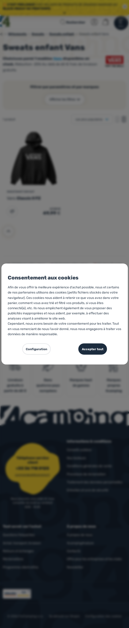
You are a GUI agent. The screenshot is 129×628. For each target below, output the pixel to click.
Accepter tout (92, 349)
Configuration (36, 349)
